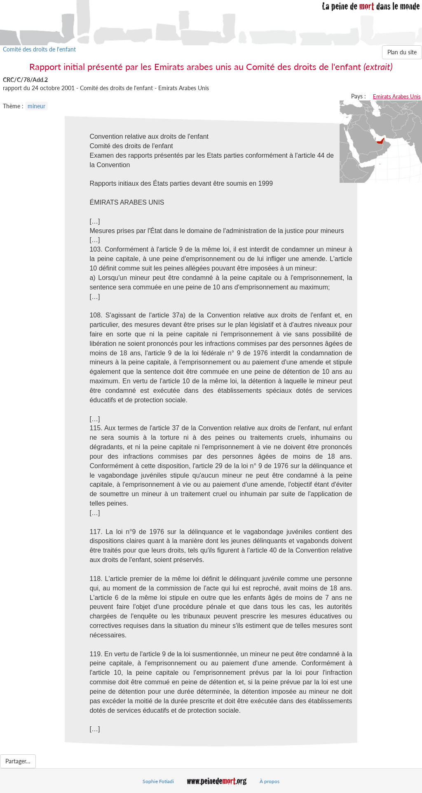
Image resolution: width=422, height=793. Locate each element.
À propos (269, 781)
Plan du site (402, 52)
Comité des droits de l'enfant (39, 49)
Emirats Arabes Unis (397, 96)
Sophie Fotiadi (158, 781)
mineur (36, 106)
